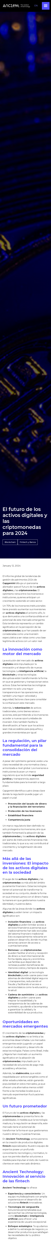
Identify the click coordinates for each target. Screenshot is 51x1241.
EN (36, 5)
